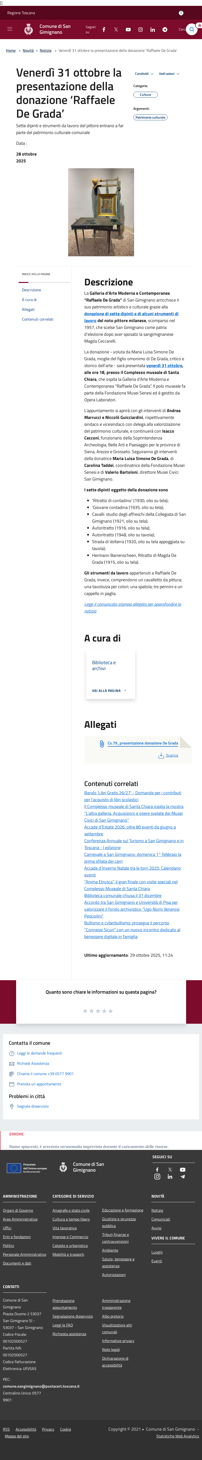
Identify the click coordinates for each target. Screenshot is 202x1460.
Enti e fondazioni (17, 1237)
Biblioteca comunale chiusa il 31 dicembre (122, 895)
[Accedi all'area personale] (181, 13)
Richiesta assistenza (69, 1334)
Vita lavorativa (65, 1228)
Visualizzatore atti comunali (117, 1328)
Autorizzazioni (114, 1275)
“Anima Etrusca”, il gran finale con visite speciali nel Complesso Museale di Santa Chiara (131, 885)
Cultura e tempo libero (71, 1219)
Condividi (145, 74)
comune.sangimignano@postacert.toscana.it (41, 1386)
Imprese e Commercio (70, 1237)
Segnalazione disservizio (73, 1316)
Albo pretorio (113, 1316)
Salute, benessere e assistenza (118, 1262)
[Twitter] (114, 29)
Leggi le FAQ (63, 1325)
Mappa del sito (17, 1436)
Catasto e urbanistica (70, 1245)
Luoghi (157, 1252)
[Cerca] (192, 29)
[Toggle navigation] (10, 29)
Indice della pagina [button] (36, 274)
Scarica (167, 755)
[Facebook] (102, 29)
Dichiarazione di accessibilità (115, 1361)
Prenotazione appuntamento (65, 1304)
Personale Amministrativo (24, 1254)
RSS (6, 1429)
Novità (28, 50)
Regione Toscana (21, 13)
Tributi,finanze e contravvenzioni (115, 1238)
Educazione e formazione (122, 1210)
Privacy (48, 1429)
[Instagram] (138, 29)
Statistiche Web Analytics (177, 1436)
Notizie (46, 50)
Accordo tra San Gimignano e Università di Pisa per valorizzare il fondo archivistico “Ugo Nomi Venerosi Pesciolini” (132, 909)
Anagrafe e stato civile (71, 1210)
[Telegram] (163, 29)
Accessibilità (26, 1429)
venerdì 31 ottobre (164, 365)
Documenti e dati (17, 1263)
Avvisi (156, 1228)
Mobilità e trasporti (68, 1254)
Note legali (111, 1349)
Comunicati (160, 1219)
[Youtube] (126, 29)
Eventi (156, 1261)
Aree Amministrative (20, 1219)
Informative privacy (118, 1341)
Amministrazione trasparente (116, 1304)
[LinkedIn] (151, 29)
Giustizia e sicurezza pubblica (119, 1222)
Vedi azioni (170, 74)
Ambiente (110, 1250)
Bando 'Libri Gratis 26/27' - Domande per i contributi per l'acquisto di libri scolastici (132, 796)
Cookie (65, 1429)
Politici (8, 1245)
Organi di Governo (18, 1210)
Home (11, 50)
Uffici (7, 1228)
